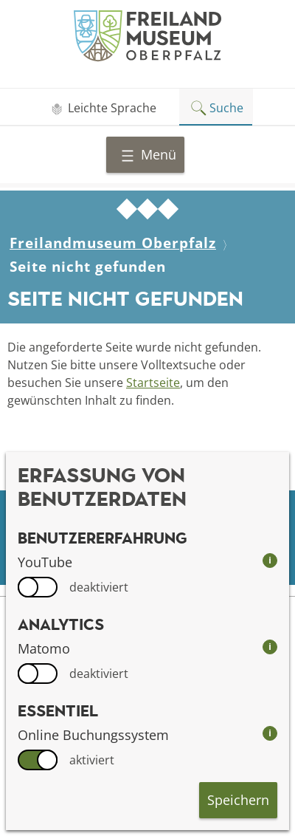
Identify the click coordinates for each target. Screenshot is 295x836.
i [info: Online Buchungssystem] (269, 733)
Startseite (153, 382)
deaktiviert (98, 587)
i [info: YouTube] (269, 560)
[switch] (38, 587)
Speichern (238, 800)
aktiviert (91, 760)
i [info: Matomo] (269, 646)
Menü (148, 154)
